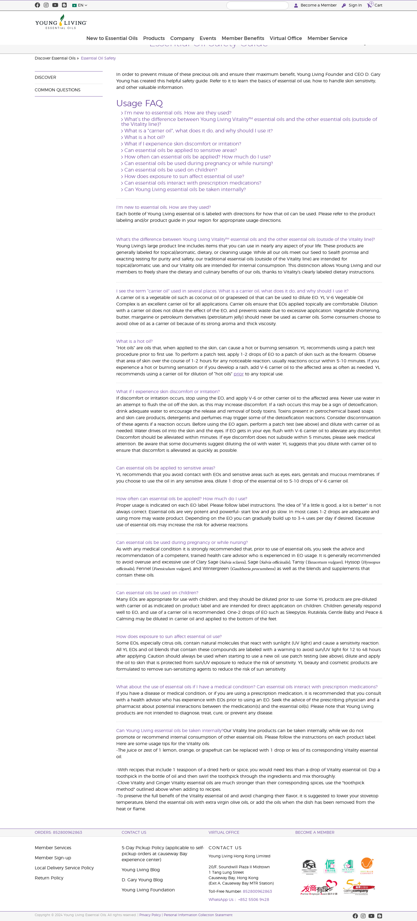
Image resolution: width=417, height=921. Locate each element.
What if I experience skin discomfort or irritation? (182, 144)
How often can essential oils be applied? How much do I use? (197, 157)
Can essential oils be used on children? (170, 170)
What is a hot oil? (144, 137)
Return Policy (49, 878)
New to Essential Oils (140, 21)
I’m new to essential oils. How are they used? (177, 113)
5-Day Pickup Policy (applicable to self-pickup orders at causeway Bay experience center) (163, 854)
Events (238, 21)
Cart (374, 4)
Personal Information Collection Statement (198, 915)
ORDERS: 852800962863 (58, 833)
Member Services (53, 848)
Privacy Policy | (151, 915)
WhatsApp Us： (223, 900)
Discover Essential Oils (55, 58)
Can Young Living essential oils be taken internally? (185, 189)
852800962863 (257, 892)
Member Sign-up (53, 858)
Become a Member (316, 6)
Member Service (359, 21)
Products (183, 21)
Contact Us (134, 833)
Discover (45, 78)
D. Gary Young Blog (142, 880)
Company (212, 21)
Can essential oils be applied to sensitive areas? (180, 150)
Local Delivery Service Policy (64, 868)
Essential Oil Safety (98, 58)
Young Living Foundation (148, 890)
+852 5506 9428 (253, 900)
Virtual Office (317, 21)
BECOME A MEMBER (314, 833)
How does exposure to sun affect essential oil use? (184, 176)
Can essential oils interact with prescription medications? (192, 183)
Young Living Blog (141, 870)
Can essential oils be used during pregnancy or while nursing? (198, 163)
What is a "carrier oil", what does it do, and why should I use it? (198, 131)
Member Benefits (273, 21)
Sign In (352, 6)
